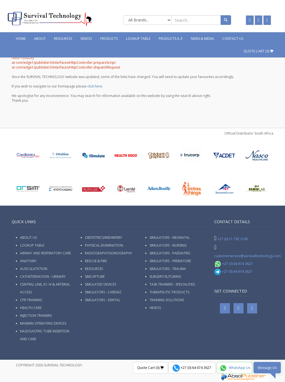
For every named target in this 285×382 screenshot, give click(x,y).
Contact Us (232, 38)
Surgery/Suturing (165, 276)
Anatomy (28, 261)
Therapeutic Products (169, 292)
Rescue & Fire (96, 261)
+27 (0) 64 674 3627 (233, 263)
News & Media (202, 38)
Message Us (267, 367)
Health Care (30, 307)
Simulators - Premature (170, 261)
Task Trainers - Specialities (172, 284)
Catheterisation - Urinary (43, 276)
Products (109, 38)
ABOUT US (28, 237)
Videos (86, 38)
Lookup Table (138, 38)
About (40, 38)
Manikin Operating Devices (43, 323)
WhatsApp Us (234, 368)
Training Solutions (166, 300)
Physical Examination (104, 245)
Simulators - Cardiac (103, 292)
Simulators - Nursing (168, 245)
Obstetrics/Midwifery (103, 237)
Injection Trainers (36, 315)
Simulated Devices (100, 284)
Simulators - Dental (102, 300)
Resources (63, 38)
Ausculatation (33, 268)
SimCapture (95, 276)
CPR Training (31, 300)
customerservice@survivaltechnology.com (247, 256)
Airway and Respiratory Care (45, 253)
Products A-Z (171, 38)
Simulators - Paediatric (170, 253)
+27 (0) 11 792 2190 (232, 239)
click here (94, 86)
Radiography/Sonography (108, 253)
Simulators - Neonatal (169, 237)
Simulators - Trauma (167, 268)
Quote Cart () (258, 51)
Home (21, 38)
